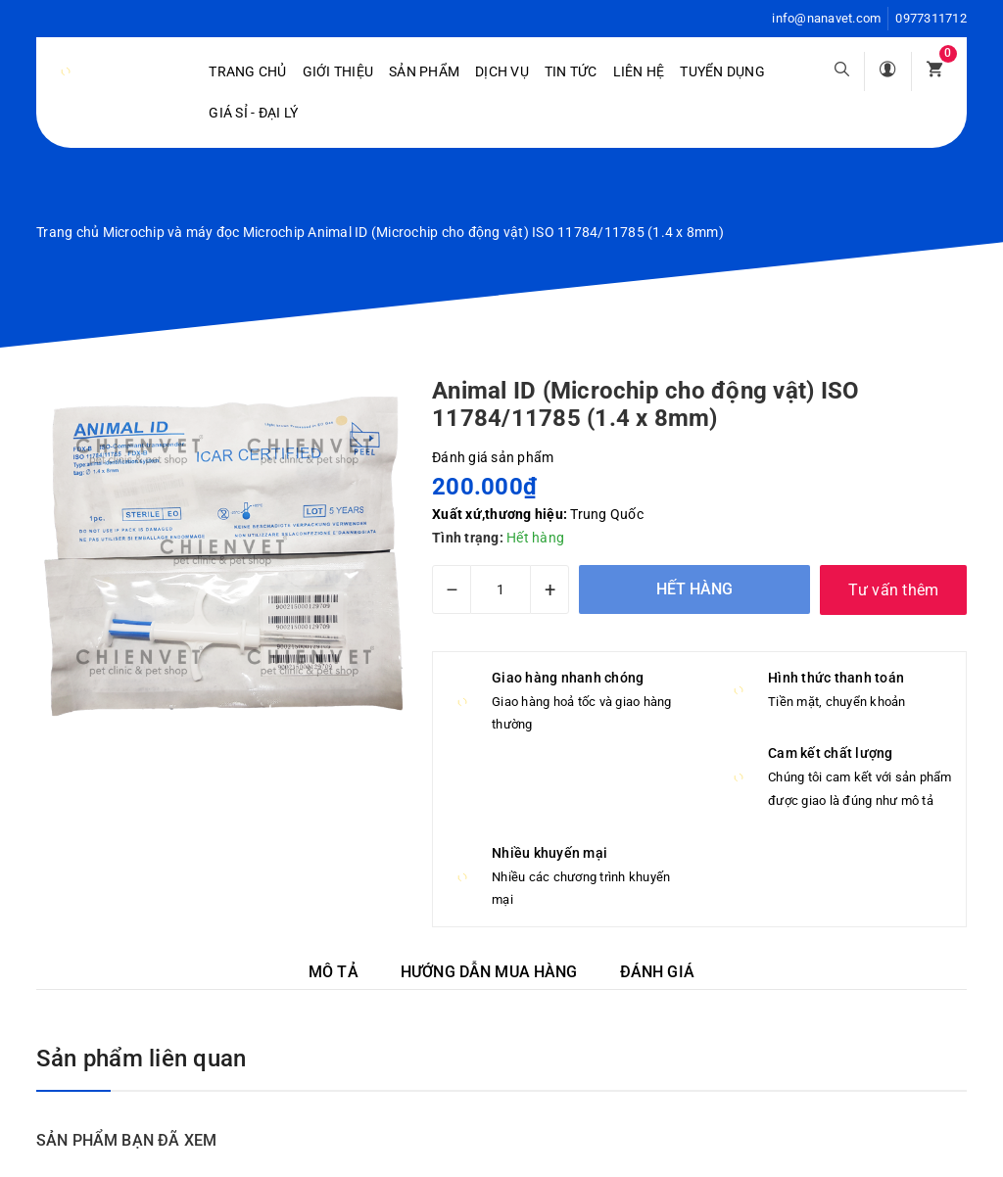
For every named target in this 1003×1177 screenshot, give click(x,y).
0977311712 (931, 18)
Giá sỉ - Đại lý (253, 112)
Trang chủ (247, 71)
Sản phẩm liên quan (141, 1058)
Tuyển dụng (722, 71)
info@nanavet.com (826, 18)
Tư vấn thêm (893, 590)
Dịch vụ (502, 71)
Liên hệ (639, 71)
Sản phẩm (424, 71)
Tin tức (571, 71)
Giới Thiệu (338, 71)
